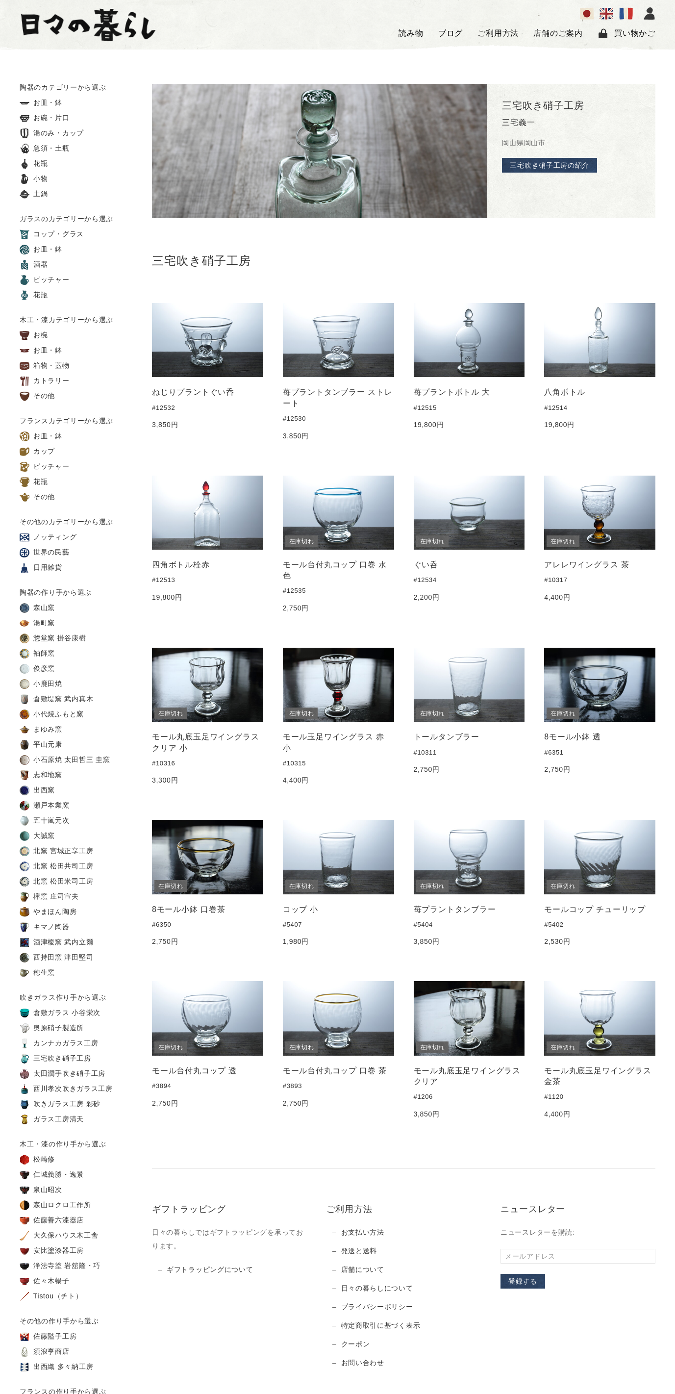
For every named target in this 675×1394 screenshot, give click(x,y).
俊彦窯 (37, 669)
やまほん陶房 (48, 912)
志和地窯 (41, 775)
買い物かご (626, 33)
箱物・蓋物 (45, 366)
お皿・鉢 (41, 103)
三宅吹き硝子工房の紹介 (549, 165)
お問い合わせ (362, 1363)
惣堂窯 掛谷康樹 (53, 638)
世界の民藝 (45, 553)
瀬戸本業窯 (45, 806)
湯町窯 (37, 623)
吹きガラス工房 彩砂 (60, 1104)
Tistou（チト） (51, 1296)
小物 (34, 179)
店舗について (362, 1269)
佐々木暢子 (45, 1281)
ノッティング (48, 537)
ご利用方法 (498, 33)
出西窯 (37, 790)
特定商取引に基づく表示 (381, 1325)
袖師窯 (37, 654)
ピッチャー (45, 280)
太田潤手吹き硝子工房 (62, 1074)
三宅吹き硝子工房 (55, 1059)
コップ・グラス (52, 234)
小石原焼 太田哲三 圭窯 (65, 760)
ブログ (450, 33)
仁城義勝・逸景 (52, 1175)
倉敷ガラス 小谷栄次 (60, 1013)
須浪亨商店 (45, 1352)
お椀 (34, 335)
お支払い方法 (362, 1232)
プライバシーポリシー (377, 1307)
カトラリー (45, 381)
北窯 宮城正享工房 (56, 851)
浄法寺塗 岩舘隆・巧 (60, 1266)
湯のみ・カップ (52, 133)
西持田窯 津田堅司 (56, 958)
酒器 (34, 265)
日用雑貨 (41, 568)
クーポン (355, 1344)
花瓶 (34, 164)
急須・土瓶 (45, 148)
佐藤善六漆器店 (52, 1220)
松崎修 (37, 1160)
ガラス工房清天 (52, 1119)
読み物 (411, 33)
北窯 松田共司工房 (56, 866)
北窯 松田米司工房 (56, 882)
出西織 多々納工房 (56, 1367)
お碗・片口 (45, 118)
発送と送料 (359, 1251)
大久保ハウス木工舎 (59, 1236)
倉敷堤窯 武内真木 (56, 699)
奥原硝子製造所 (52, 1028)
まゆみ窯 (41, 730)
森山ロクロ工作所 (55, 1205)
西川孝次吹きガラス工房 (66, 1089)
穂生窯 (37, 973)
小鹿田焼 (41, 684)
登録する (522, 1281)
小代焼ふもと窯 (52, 714)
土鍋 (34, 194)
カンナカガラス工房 (59, 1043)
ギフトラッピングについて (210, 1269)
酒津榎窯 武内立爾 (56, 942)
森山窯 (37, 608)
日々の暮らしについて (377, 1288)
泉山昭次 (41, 1190)
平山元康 (41, 745)
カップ (37, 451)
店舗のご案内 (558, 33)
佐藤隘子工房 (48, 1337)
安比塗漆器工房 (52, 1251)
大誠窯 (37, 836)
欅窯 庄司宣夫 (49, 897)
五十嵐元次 (45, 821)
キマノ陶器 (45, 927)
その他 (37, 396)
